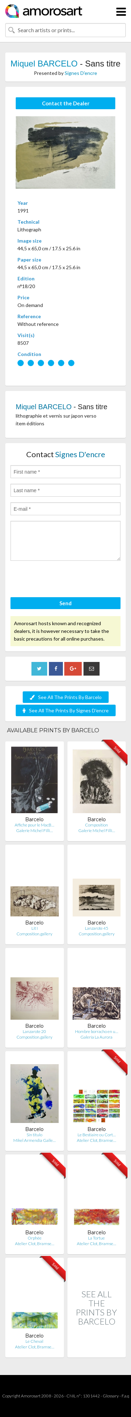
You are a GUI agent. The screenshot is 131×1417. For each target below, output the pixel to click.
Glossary (111, 1395)
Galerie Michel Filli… (34, 830)
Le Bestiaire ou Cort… (97, 1134)
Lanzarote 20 (34, 1031)
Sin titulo (34, 1134)
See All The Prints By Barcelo (66, 697)
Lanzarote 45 (96, 928)
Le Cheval (34, 1341)
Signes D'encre (81, 73)
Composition (96, 825)
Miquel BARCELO (44, 63)
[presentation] (63, 580)
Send (65, 603)
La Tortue (96, 1238)
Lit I (34, 928)
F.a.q (125, 1395)
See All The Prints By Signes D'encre (66, 710)
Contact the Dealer (65, 103)
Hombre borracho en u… (96, 1031)
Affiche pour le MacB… (34, 825)
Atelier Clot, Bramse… (96, 1140)
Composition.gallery (34, 933)
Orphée (35, 1238)
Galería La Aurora (96, 1037)
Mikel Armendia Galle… (34, 1140)
